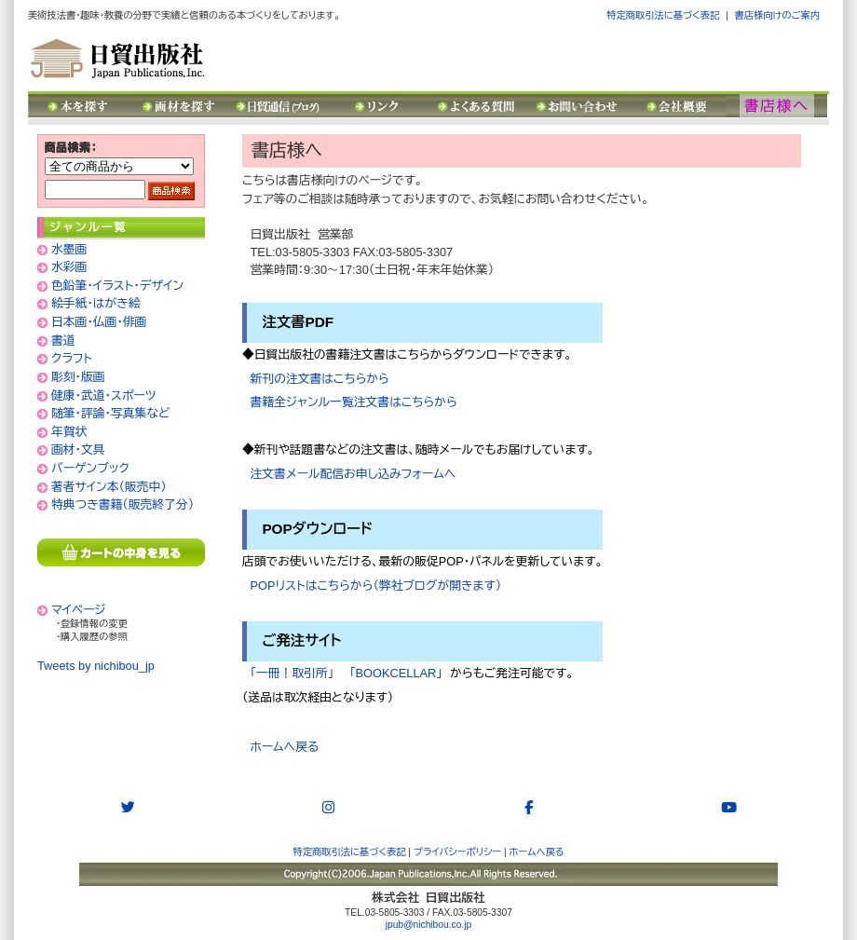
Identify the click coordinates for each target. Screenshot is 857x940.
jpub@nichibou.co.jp (428, 925)
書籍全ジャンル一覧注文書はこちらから (354, 402)
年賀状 (69, 432)
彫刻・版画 (78, 377)
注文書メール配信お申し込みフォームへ (349, 474)
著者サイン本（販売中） (109, 487)
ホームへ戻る (280, 747)
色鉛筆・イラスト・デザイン (117, 286)
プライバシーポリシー (457, 852)
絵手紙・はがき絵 (96, 303)
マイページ (78, 610)
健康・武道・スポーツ (103, 395)
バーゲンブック (90, 468)
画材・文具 (78, 449)
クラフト (71, 358)
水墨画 (69, 249)
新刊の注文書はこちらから (320, 379)
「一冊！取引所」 (292, 673)
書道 (63, 340)
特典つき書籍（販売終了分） (122, 504)
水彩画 (69, 267)
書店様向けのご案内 (777, 15)
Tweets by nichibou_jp (96, 666)
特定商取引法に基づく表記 (662, 15)
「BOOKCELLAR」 (392, 673)
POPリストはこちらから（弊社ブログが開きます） (371, 586)
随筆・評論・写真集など (110, 413)
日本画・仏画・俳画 (98, 322)
